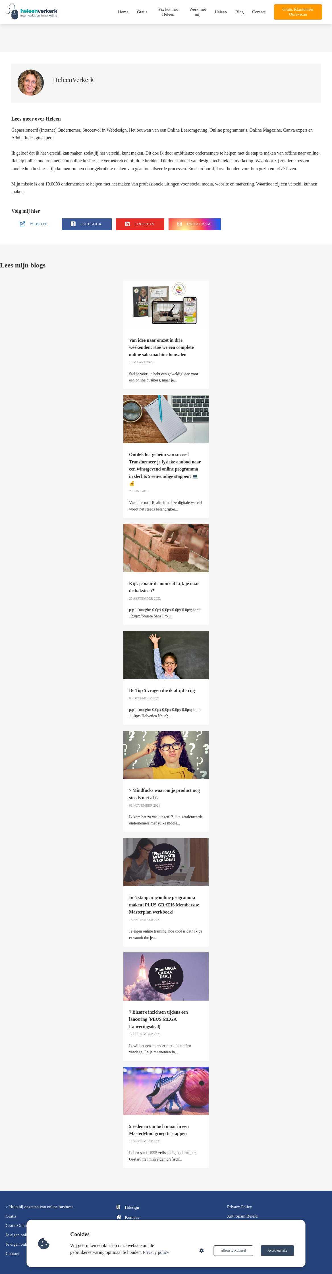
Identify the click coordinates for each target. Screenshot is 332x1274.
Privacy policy (156, 1252)
